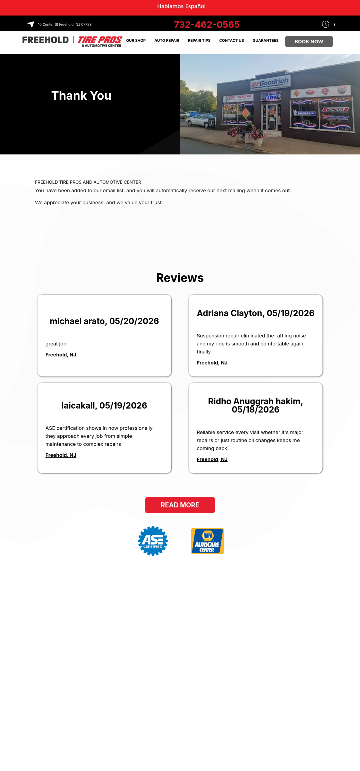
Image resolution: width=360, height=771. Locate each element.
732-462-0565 (207, 24)
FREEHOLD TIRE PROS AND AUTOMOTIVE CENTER (88, 182)
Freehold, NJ (61, 355)
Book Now (309, 42)
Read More (180, 505)
